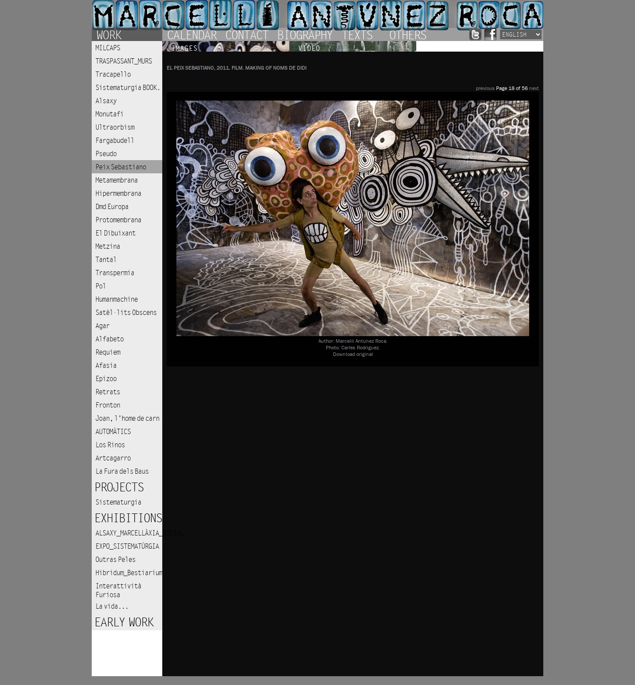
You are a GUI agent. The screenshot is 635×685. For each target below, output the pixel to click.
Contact (246, 34)
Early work (123, 622)
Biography (304, 34)
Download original (353, 354)
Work (108, 34)
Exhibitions (128, 518)
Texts (356, 34)
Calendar (191, 34)
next (534, 88)
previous (485, 88)
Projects (118, 487)
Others (407, 34)
